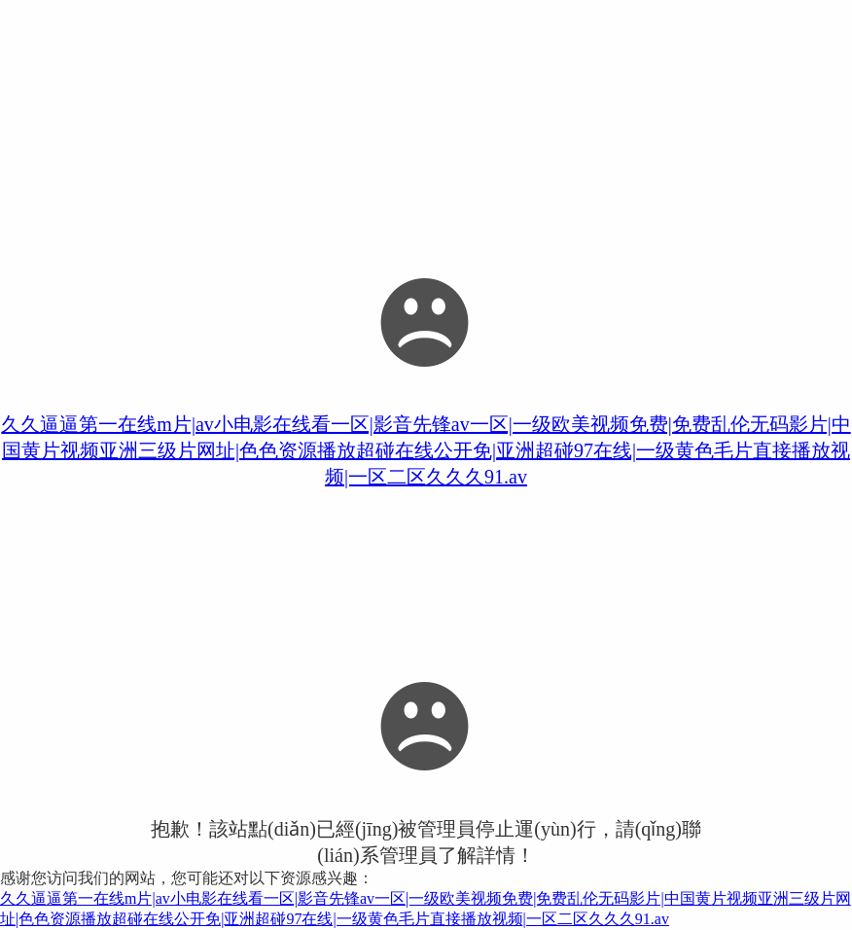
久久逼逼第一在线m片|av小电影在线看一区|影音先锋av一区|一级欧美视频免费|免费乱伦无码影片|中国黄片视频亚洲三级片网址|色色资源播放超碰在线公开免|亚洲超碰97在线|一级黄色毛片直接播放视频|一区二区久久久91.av (425, 450)
